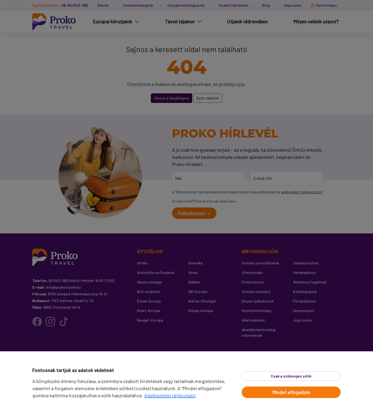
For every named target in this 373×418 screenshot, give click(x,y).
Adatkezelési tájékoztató (170, 395)
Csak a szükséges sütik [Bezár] (291, 376)
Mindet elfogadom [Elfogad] (291, 392)
